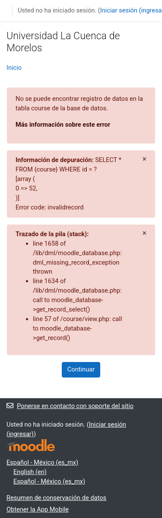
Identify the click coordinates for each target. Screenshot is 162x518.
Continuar (81, 369)
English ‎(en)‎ (30, 472)
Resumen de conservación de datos (56, 498)
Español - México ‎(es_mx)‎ (42, 462)
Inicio (14, 68)
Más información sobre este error (63, 124)
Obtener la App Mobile (37, 509)
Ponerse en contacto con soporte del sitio (69, 406)
